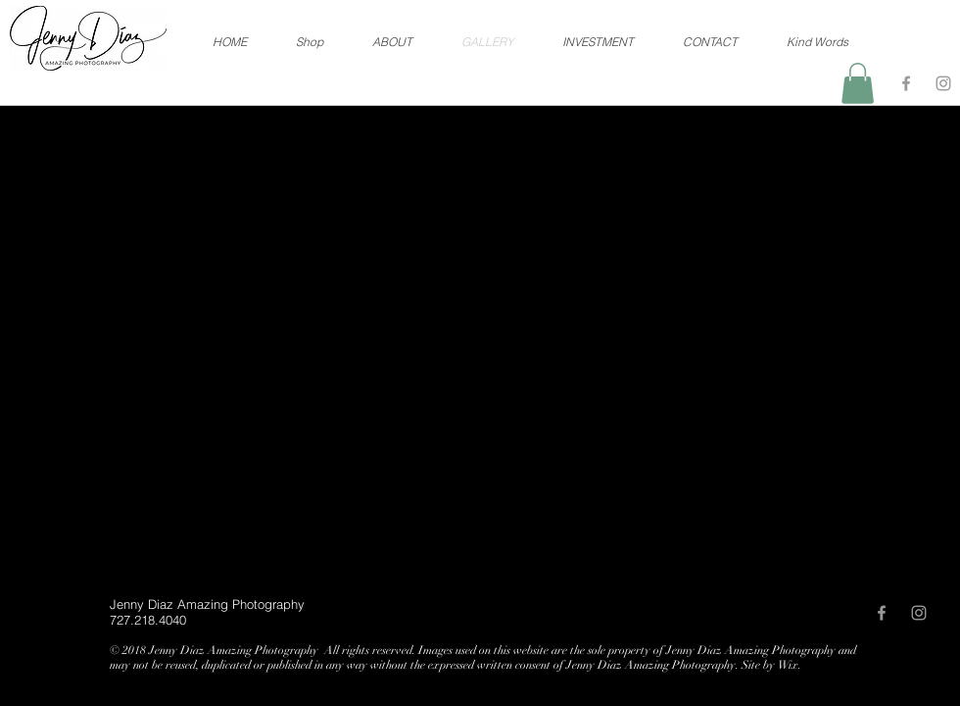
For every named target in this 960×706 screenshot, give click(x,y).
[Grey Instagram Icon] (943, 83)
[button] (857, 83)
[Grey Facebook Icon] (906, 83)
